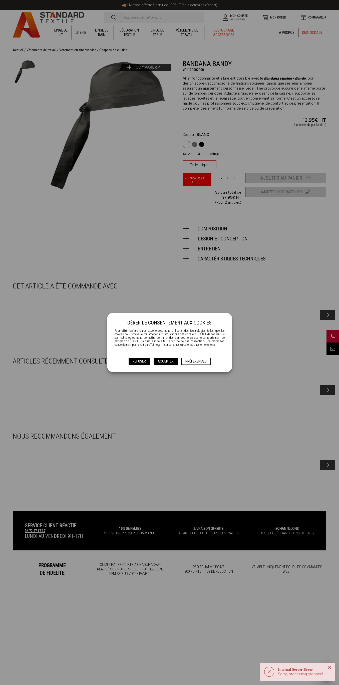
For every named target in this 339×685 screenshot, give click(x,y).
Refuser (139, 361)
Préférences (196, 361)
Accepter (166, 361)
